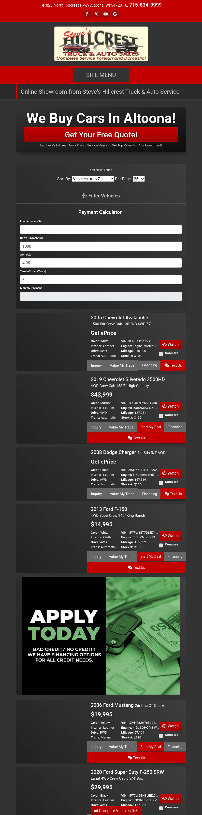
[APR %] (101, 262)
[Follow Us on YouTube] (105, 13)
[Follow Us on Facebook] (87, 13)
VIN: (124, 340)
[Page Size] (139, 178)
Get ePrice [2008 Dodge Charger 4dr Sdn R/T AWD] (102, 447)
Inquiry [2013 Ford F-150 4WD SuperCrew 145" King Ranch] (93, 541)
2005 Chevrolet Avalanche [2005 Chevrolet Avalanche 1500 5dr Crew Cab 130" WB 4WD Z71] (122, 320)
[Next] (181, 798)
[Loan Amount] (101, 229)
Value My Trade (121, 364)
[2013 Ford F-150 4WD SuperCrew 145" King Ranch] (51, 515)
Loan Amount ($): (31, 220)
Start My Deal (137, 424)
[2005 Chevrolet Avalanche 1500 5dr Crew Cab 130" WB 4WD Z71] (51, 338)
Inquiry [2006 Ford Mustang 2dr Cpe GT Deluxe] (93, 719)
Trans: (95, 355)
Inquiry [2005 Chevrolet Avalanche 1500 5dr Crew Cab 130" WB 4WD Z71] (96, 364)
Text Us (173, 364)
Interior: (96, 345)
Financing (149, 364)
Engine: (126, 345)
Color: (95, 340)
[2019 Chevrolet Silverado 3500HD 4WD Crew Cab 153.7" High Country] (51, 398)
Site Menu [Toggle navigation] (101, 74)
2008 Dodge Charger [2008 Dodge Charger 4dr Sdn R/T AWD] (128, 437)
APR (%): (25, 254)
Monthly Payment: (31, 287)
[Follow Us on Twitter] (96, 13)
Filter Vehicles (101, 195)
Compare (171, 352)
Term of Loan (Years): (33, 270)
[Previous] (20, 798)
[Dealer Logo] (101, 43)
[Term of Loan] (101, 279)
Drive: (95, 350)
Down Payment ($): (31, 237)
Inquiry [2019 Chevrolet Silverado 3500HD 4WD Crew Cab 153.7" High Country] (93, 424)
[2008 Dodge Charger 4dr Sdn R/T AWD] (51, 458)
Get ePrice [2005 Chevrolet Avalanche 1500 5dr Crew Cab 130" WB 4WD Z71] (102, 333)
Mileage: (127, 350)
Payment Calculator (100, 212)
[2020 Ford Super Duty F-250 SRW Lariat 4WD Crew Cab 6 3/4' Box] (51, 756)
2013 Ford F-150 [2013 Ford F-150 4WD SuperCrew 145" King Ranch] (118, 497)
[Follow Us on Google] (115, 13)
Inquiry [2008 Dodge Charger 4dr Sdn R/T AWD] (96, 478)
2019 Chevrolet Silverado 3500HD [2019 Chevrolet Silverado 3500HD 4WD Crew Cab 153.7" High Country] (128, 380)
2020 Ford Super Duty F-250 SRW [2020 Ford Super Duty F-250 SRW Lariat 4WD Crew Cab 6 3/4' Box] (127, 737)
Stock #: (127, 355)
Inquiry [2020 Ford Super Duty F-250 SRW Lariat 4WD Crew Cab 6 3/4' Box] (93, 781)
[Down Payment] (101, 245)
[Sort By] (93, 178)
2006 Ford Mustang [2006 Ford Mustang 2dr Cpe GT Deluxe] (128, 678)
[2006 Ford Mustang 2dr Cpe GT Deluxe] (51, 699)
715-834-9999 (145, 4)
